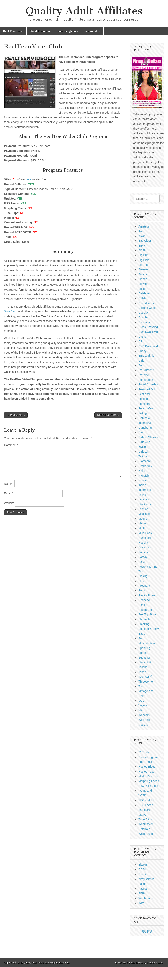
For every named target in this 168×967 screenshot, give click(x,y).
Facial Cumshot (148, 384)
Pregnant (144, 585)
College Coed (147, 307)
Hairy (141, 470)
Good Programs (40, 31)
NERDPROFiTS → (108, 415)
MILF (141, 528)
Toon (141, 686)
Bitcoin (142, 864)
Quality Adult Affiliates (84, 11)
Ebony (142, 351)
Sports (142, 652)
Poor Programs (67, 31)
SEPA (142, 893)
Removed (90, 31)
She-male (144, 619)
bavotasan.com (155, 962)
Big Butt (143, 255)
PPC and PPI (146, 800)
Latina (142, 494)
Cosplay (143, 312)
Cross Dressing (148, 327)
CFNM (142, 298)
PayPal (142, 888)
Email (8, 493)
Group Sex (145, 466)
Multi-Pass (145, 533)
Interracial (144, 490)
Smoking (143, 624)
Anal (141, 231)
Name (9, 483)
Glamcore (144, 461)
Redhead (144, 600)
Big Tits (143, 264)
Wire (141, 903)
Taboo (142, 672)
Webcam (144, 715)
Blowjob (143, 283)
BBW (141, 245)
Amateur (143, 226)
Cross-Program (148, 757)
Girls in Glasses (148, 437)
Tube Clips (145, 819)
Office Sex (144, 547)
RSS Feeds (145, 805)
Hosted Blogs (146, 766)
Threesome (145, 681)
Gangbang (145, 427)
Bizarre (142, 274)
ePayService (146, 879)
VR (140, 710)
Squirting (144, 657)
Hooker (142, 480)
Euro (141, 365)
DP (140, 341)
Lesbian (143, 509)
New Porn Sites (148, 785)
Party (141, 561)
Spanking (144, 648)
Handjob (143, 475)
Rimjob (142, 604)
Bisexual (143, 269)
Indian (142, 485)
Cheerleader (146, 303)
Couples (143, 317)
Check (142, 874)
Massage (144, 513)
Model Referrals (148, 776)
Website (9, 503)
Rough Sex (145, 609)
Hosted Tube (146, 771)
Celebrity (144, 293)
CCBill (142, 869)
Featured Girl (146, 389)
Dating (142, 336)
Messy (142, 523)
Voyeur (142, 705)
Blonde (142, 279)
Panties (143, 552)
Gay (141, 432)
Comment (11, 445)
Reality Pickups (148, 595)
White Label (145, 833)
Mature (142, 518)
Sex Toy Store (147, 614)
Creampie (144, 322)
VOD (141, 700)
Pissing (142, 576)
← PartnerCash (16, 415)
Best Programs (13, 31)
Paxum (142, 883)
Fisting (142, 413)
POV (141, 581)
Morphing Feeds (148, 781)
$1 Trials (143, 752)
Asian (141, 236)
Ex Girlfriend (146, 370)
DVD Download (148, 346)
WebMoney (145, 898)
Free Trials (145, 761)
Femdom (144, 403)
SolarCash (10, 311)
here (28, 179)
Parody (142, 557)
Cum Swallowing (148, 331)
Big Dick (143, 260)
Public (142, 590)
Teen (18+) (145, 676)
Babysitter (144, 240)
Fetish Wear (146, 408)
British (142, 288)
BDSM (142, 250)
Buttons (147, 930)
